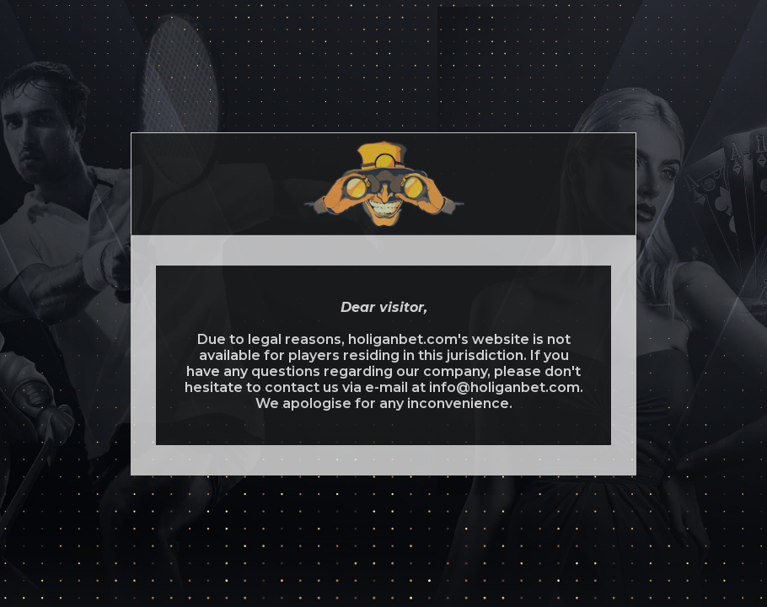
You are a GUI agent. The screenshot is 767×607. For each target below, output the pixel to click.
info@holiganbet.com (504, 387)
